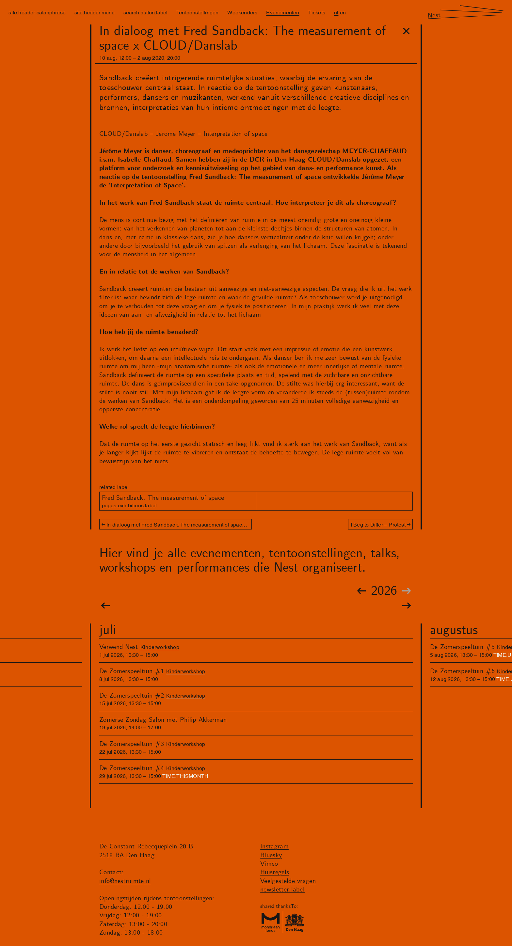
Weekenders (242, 12)
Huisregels (274, 872)
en (343, 12)
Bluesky (271, 855)
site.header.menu (94, 12)
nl (336, 12)
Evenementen (282, 12)
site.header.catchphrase (37, 12)
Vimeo (269, 863)
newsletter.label (282, 889)
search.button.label (145, 12)
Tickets (316, 12)
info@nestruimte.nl (125, 881)
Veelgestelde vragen (288, 881)
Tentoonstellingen (197, 12)
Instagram (274, 846)
